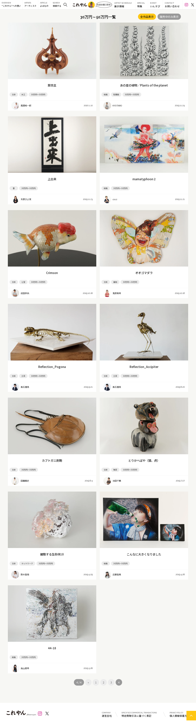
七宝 (23, 282)
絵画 (106, 94)
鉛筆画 (116, 94)
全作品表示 (147, 17)
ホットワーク (27, 563)
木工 (23, 94)
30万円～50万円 (38, 94)
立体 (14, 94)
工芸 (23, 375)
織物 (115, 282)
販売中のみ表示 (169, 17)
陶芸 (115, 469)
